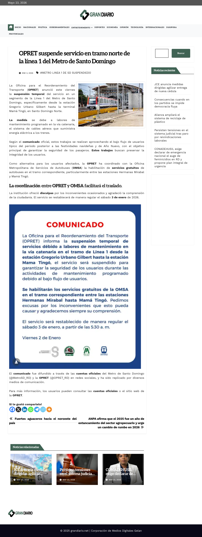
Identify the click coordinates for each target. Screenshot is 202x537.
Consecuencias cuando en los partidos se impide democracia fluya (172, 103)
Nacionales (29, 27)
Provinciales (16, 34)
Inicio (18, 27)
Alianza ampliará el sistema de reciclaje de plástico (170, 118)
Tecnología (137, 27)
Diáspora (171, 27)
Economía (112, 27)
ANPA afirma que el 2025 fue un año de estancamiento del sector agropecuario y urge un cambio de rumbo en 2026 (111, 423)
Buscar (180, 53)
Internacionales (155, 27)
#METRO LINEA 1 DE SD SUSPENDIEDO (65, 72)
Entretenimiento (81, 28)
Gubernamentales (59, 27)
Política (42, 27)
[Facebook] (12, 409)
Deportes (100, 27)
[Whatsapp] (30, 409)
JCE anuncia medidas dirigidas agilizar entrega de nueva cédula (170, 88)
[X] (18, 409)
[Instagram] (43, 409)
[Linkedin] (24, 409)
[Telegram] (37, 409)
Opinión (124, 27)
